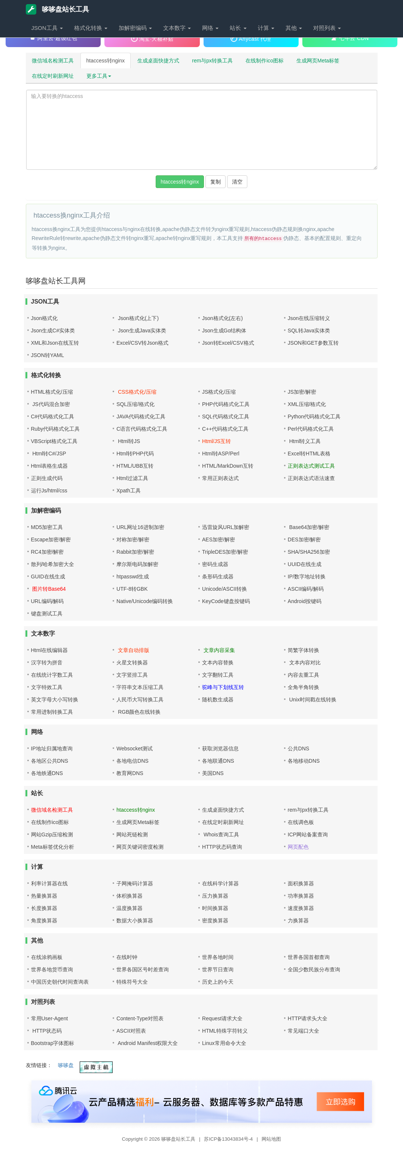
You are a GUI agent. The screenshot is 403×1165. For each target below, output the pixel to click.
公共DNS (298, 748)
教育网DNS (129, 773)
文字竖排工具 (132, 675)
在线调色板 (301, 822)
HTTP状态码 (46, 1031)
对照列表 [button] (327, 28)
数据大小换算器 (134, 920)
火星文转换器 (132, 663)
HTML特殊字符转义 (225, 1031)
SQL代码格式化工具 (225, 416)
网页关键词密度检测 (140, 847)
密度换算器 (215, 920)
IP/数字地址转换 (307, 577)
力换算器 (298, 920)
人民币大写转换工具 (140, 700)
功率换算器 (301, 896)
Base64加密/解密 (308, 527)
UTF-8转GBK (131, 589)
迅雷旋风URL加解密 (225, 527)
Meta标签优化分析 (52, 847)
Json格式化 (44, 318)
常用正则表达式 (220, 478)
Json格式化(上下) (137, 318)
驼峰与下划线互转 (223, 687)
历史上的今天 (217, 982)
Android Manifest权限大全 (147, 1043)
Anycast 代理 (250, 38)
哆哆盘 (66, 1065)
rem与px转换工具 (212, 61)
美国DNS (213, 773)
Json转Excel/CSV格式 (228, 343)
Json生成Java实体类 (141, 330)
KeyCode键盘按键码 (226, 601)
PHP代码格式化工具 (226, 404)
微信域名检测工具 (53, 61)
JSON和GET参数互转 (313, 343)
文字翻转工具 (217, 675)
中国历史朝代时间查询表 (60, 982)
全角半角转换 (303, 687)
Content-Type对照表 (140, 1018)
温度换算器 (129, 908)
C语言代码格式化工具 (141, 429)
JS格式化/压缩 (219, 392)
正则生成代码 (46, 478)
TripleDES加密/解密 (225, 552)
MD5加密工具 (47, 527)
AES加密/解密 (218, 539)
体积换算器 (129, 896)
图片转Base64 (48, 589)
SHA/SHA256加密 (309, 552)
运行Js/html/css (49, 491)
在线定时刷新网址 (53, 76)
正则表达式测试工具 (311, 466)
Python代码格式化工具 (314, 416)
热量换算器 (44, 896)
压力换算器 (215, 896)
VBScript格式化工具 (54, 441)
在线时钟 (126, 957)
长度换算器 (44, 908)
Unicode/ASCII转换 (224, 589)
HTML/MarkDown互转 (227, 466)
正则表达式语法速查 (311, 478)
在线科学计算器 (220, 883)
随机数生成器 (217, 700)
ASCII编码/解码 (306, 589)
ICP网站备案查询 (308, 834)
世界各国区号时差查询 (142, 969)
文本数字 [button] (177, 28)
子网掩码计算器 (134, 883)
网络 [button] (210, 28)
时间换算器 (215, 908)
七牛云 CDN (350, 37)
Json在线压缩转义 (309, 318)
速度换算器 (301, 908)
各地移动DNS (304, 761)
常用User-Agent (49, 1018)
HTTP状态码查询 (222, 847)
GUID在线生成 (48, 577)
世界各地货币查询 (52, 969)
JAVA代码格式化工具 (140, 416)
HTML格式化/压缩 (52, 392)
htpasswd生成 (132, 577)
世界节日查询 (217, 969)
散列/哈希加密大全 (52, 564)
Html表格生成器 (49, 466)
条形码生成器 (217, 577)
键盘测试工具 (46, 614)
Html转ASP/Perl (220, 454)
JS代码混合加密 (50, 404)
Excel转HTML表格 (309, 454)
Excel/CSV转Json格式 (142, 343)
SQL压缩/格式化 (135, 404)
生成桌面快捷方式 (158, 61)
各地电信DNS (132, 761)
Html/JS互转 (216, 441)
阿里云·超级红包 (53, 37)
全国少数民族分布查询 (314, 969)
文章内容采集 (218, 650)
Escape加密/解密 (51, 539)
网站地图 (271, 1139)
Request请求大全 (222, 1018)
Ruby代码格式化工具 (55, 429)
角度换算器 (44, 920)
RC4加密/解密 (47, 552)
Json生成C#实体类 (53, 330)
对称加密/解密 (132, 539)
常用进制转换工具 (52, 712)
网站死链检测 (132, 834)
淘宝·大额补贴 (152, 38)
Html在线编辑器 (49, 650)
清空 (237, 182)
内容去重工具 (303, 675)
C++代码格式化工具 (225, 429)
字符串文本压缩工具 (140, 687)
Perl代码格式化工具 (311, 429)
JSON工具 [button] (47, 28)
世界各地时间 (217, 957)
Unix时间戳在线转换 (312, 700)
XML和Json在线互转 (55, 343)
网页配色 (298, 847)
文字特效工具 (46, 687)
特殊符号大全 (132, 982)
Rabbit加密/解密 (135, 552)
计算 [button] (266, 28)
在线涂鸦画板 (46, 957)
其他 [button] (294, 28)
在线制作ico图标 (264, 61)
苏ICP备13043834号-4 (229, 1139)
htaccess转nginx (105, 61)
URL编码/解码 (47, 601)
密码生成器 (215, 564)
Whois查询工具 (220, 834)
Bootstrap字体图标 (52, 1043)
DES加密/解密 (304, 539)
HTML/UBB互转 (134, 466)
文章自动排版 (132, 650)
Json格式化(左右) (222, 318)
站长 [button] (238, 28)
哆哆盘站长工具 (57, 9)
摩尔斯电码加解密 (137, 564)
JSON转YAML (47, 355)
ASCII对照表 (131, 1031)
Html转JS (128, 441)
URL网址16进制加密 (140, 527)
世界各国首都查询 (309, 957)
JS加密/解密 (302, 392)
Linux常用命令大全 (224, 1043)
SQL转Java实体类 (309, 330)
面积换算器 (301, 883)
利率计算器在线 (49, 883)
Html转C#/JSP (48, 454)
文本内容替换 (217, 663)
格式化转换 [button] (90, 28)
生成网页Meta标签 (317, 61)
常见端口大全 (303, 1031)
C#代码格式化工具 (52, 416)
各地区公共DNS (49, 761)
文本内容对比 (304, 663)
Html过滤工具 (132, 478)
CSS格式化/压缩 (136, 392)
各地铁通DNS (47, 773)
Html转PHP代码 (135, 454)
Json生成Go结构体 (224, 330)
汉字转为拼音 (46, 663)
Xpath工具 (128, 491)
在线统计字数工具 (52, 675)
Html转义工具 (304, 441)
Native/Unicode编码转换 (144, 601)
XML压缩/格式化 (307, 404)
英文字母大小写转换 (54, 700)
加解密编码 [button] (135, 28)
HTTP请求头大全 (308, 1018)
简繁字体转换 (303, 650)
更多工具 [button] (98, 76)
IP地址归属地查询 (52, 748)
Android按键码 (304, 601)
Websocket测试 (134, 748)
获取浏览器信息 (220, 748)
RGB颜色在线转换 (138, 712)
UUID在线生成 (304, 564)
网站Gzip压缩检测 (52, 834)
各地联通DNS (218, 761)
